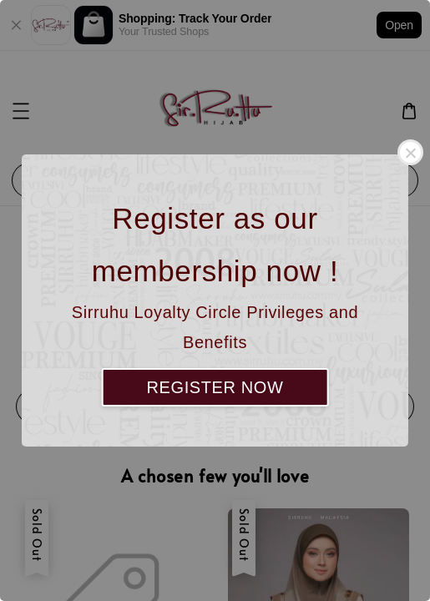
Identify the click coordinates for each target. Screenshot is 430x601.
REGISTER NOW (215, 387)
